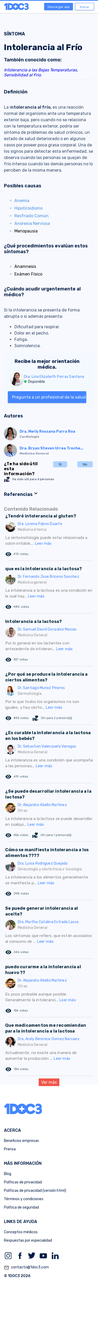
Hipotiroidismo (28, 208)
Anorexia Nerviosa (32, 223)
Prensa (10, 1149)
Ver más (49, 1082)
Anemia (21, 200)
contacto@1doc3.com (26, 1267)
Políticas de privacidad (23, 1182)
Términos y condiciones (23, 1199)
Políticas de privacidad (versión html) (35, 1190)
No (85, 464)
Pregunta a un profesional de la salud (49, 397)
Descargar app (59, 7)
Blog (7, 1174)
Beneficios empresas (21, 1141)
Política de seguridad (21, 1207)
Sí (60, 464)
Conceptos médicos (21, 1232)
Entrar (84, 7)
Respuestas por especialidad (28, 1240)
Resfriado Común (31, 215)
